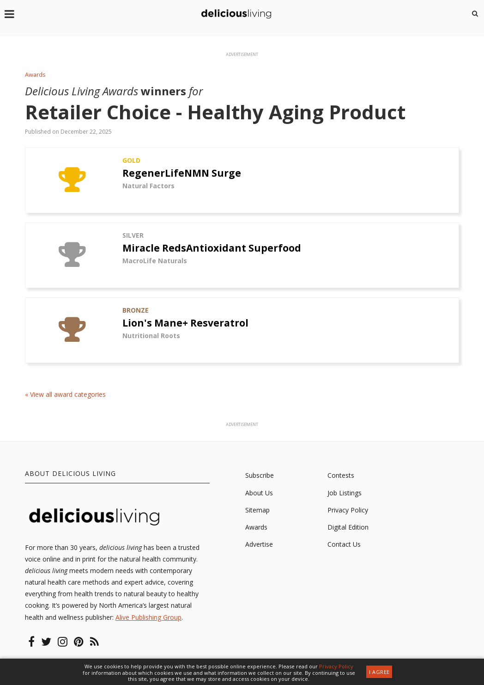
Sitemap (257, 510)
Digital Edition (348, 527)
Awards (35, 75)
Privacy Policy (347, 510)
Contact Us (344, 544)
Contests (340, 475)
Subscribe (259, 475)
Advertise (259, 544)
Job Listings (344, 492)
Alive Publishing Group (148, 617)
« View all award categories (65, 394)
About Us (259, 492)
